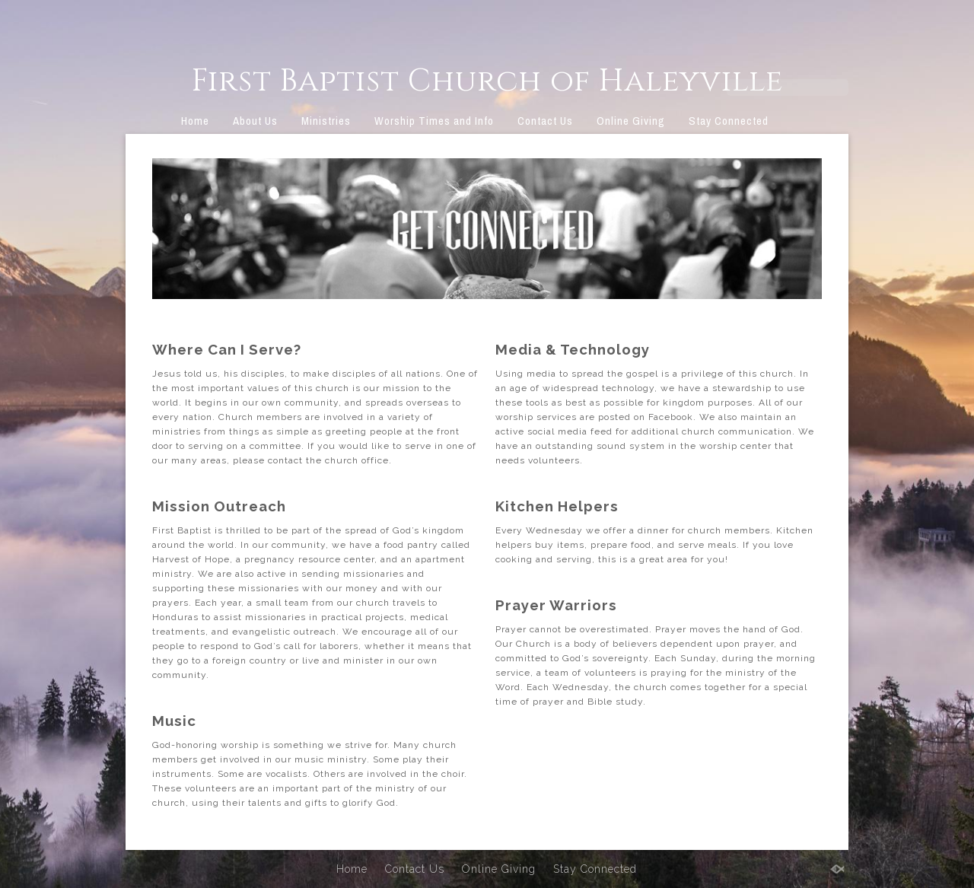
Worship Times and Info (434, 121)
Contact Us (545, 121)
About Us (255, 121)
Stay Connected (729, 121)
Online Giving (631, 121)
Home (195, 121)
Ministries (326, 121)
